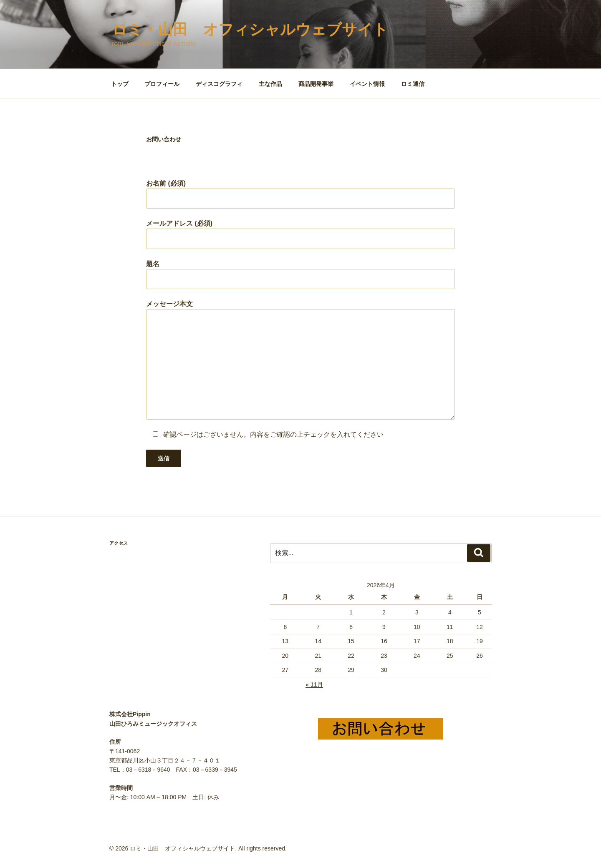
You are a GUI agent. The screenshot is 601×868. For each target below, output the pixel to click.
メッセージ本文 (300, 359)
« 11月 (314, 684)
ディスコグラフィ (219, 84)
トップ (120, 84)
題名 (300, 274)
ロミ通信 (412, 84)
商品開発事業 (315, 84)
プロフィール (161, 84)
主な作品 (270, 84)
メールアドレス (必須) (300, 234)
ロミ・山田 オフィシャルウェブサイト (250, 29)
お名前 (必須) (300, 194)
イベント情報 (367, 84)
